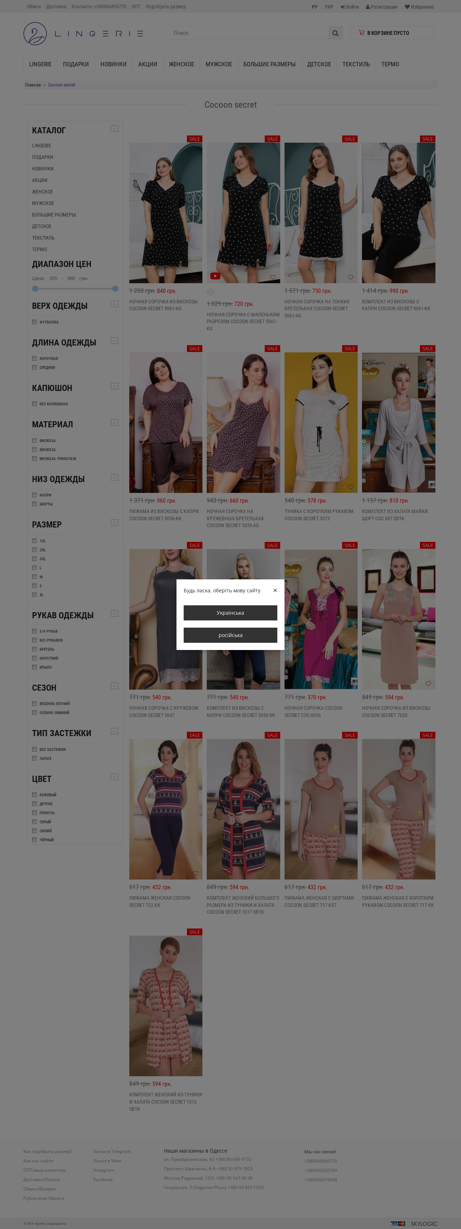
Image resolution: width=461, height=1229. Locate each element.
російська (231, 635)
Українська (230, 612)
